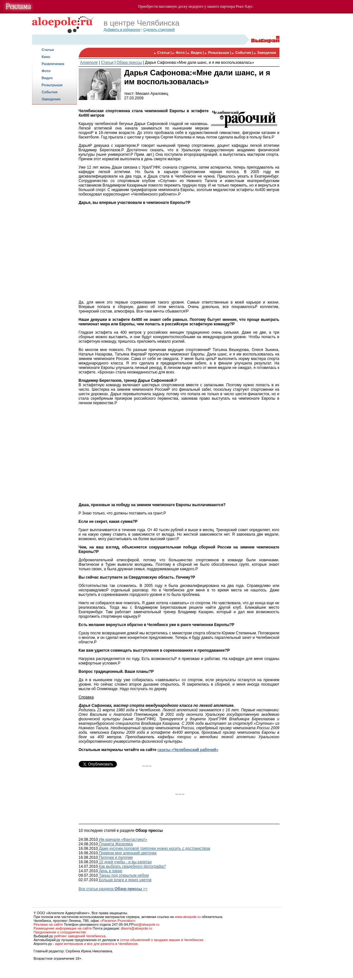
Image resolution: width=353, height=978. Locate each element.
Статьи (48, 50)
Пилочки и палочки (115, 857)
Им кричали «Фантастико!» (122, 839)
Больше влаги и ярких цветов (125, 880)
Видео (47, 78)
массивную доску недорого (181, 6)
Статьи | (165, 52)
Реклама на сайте (48, 924)
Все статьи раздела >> (113, 889)
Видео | (198, 52)
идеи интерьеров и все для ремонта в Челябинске (96, 944)
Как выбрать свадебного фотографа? (132, 866)
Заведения (51, 99)
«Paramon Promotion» (118, 921)
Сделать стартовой (159, 29)
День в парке (110, 871)
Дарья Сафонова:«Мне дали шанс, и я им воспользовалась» (199, 62)
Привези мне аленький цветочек (127, 853)
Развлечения (53, 64)
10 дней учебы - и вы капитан (125, 862)
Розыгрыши (52, 85)
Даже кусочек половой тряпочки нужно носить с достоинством (154, 848)
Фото (46, 71)
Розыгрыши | (220, 52)
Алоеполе (89, 62)
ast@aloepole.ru (146, 924)
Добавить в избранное (122, 29)
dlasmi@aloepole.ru (136, 928)
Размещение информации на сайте (63, 928)
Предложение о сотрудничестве (60, 932)
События (49, 92)
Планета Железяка (115, 844)
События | (244, 52)
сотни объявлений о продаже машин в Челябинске (161, 940)
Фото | (182, 52)
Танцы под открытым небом (123, 875)
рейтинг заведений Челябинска (79, 936)
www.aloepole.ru (188, 917)
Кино (46, 57)
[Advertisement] (54, 207)
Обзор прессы (129, 62)
